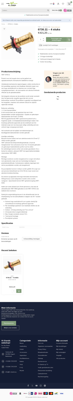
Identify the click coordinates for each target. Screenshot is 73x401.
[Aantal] (14, 291)
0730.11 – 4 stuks (13, 24)
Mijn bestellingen (61, 346)
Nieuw (22, 343)
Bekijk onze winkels (10, 328)
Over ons (40, 343)
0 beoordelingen (55, 27)
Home (3, 24)
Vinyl (21, 364)
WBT (39, 27)
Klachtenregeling (43, 377)
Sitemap (40, 358)
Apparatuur (23, 355)
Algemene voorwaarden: (45, 346)
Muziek (22, 370)
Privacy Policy (42, 349)
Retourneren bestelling (45, 370)
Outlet (22, 349)
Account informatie (62, 343)
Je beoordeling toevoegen (32, 239)
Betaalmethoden (43, 352)
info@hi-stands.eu (61, 81)
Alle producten (60, 358)
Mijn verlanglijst (61, 352)
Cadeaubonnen (42, 374)
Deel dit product (61, 49)
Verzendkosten (42, 355)
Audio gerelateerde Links (45, 367)
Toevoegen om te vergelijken (46, 49)
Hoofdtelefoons (24, 358)
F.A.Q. (21, 367)
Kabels (22, 361)
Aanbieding (23, 346)
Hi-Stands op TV (43, 364)
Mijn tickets (59, 349)
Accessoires (23, 352)
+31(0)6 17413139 (11, 361)
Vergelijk (58, 355)
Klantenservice (9, 323)
